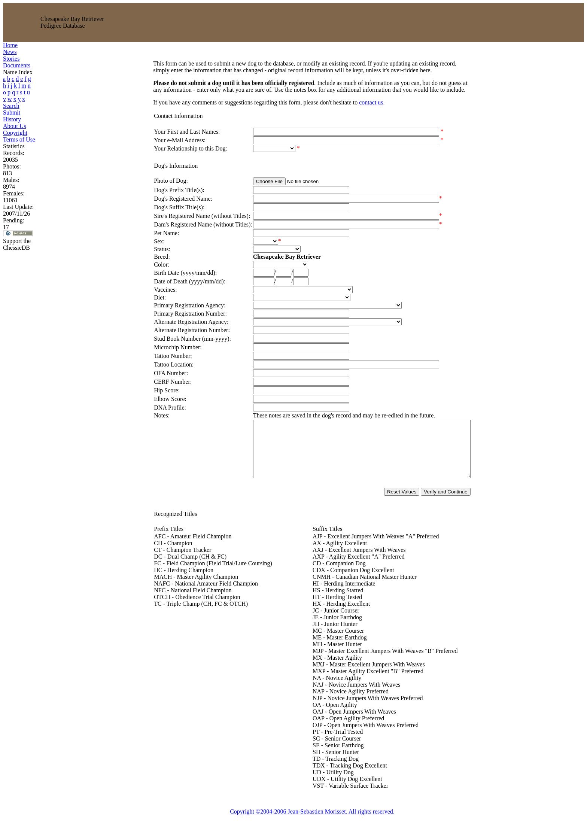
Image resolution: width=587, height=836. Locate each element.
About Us (14, 126)
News (9, 52)
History (12, 119)
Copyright (15, 133)
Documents (16, 65)
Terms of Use (19, 139)
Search (11, 106)
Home (10, 45)
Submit (11, 112)
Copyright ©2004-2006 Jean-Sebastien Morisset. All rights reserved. (312, 823)
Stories (11, 58)
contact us (358, 102)
